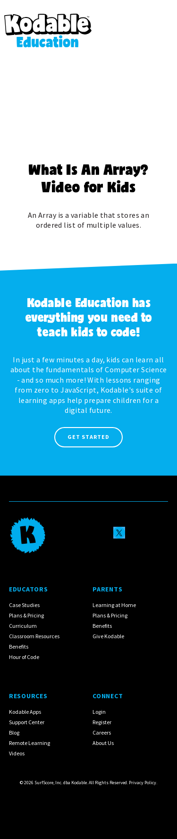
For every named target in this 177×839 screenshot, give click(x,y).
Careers (102, 732)
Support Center (26, 722)
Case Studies (24, 604)
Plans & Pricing (26, 615)
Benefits (18, 646)
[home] (48, 25)
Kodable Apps (25, 711)
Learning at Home (114, 604)
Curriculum (23, 625)
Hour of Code (24, 656)
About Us (103, 742)
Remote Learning (29, 742)
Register (102, 722)
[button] (160, 25)
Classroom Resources (34, 636)
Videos (17, 753)
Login (99, 711)
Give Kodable (108, 636)
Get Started (88, 436)
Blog (14, 732)
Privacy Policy (142, 782)
